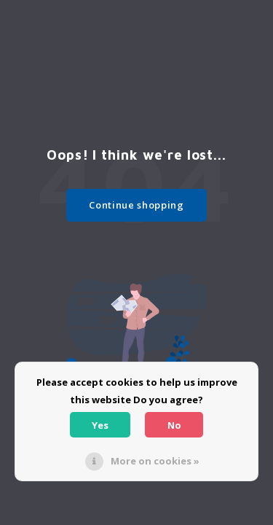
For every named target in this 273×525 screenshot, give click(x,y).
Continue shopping (136, 204)
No (174, 425)
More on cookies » (155, 460)
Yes (100, 425)
